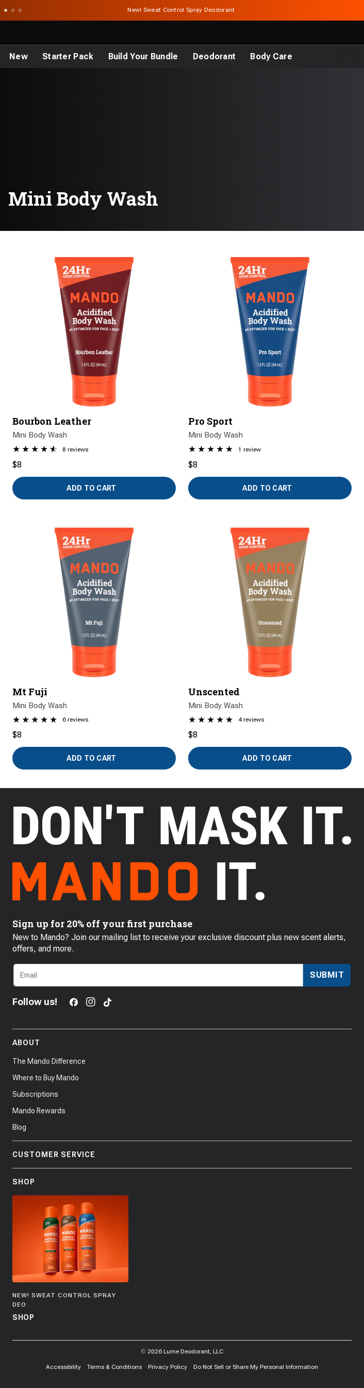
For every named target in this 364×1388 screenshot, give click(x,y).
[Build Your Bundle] (143, 56)
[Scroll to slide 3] (20, 10)
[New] (18, 56)
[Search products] (307, 33)
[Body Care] (271, 56)
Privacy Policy (167, 1366)
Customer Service (182, 1154)
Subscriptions (35, 1094)
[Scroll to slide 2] (12, 10)
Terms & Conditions (114, 1366)
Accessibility (63, 1366)
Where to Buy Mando (45, 1078)
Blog (19, 1127)
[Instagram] (90, 1002)
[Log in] (330, 33)
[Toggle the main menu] (11, 33)
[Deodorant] (214, 56)
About (182, 1043)
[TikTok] (107, 1002)
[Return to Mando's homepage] (50, 33)
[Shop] (70, 1259)
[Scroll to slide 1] (5, 10)
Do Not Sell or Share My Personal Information (255, 1366)
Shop (182, 1182)
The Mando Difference (49, 1061)
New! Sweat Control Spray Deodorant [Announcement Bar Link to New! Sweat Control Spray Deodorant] (182, 9)
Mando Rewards (38, 1111)
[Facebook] (74, 1002)
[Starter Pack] (68, 56)
